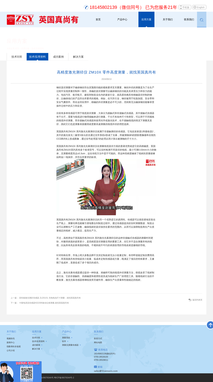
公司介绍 (11, 350)
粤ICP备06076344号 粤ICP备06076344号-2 (54, 378)
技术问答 (16, 56)
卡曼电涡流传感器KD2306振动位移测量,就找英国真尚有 (44, 303)
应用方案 (146, 19)
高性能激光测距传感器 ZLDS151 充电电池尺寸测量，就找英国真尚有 (50, 298)
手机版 (185, 7)
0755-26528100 (101, 357)
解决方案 (78, 56)
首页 (98, 19)
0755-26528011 (101, 360)
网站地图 (98, 342)
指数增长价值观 (14, 346)
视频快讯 (11, 338)
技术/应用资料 (37, 48)
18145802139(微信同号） (105, 354)
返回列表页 (197, 300)
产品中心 (122, 19)
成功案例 (58, 56)
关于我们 (168, 19)
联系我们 (189, 19)
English (201, 7)
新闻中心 (11, 342)
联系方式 (98, 338)
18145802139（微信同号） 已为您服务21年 (133, 7)
